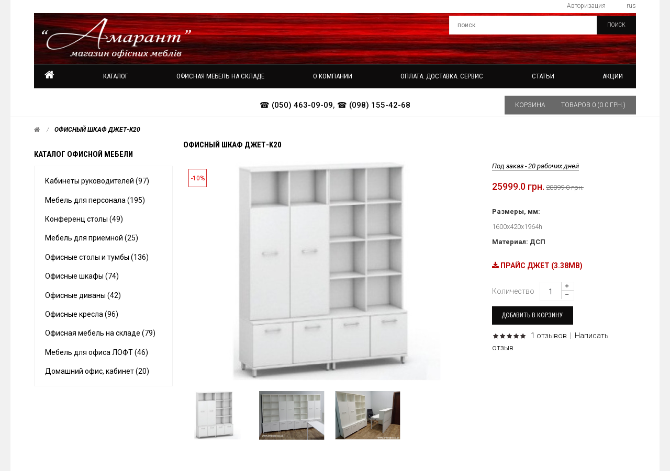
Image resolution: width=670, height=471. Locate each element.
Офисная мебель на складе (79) (100, 333)
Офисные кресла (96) (81, 314)
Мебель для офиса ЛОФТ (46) (96, 352)
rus (631, 5)
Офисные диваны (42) (83, 295)
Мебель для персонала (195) (95, 200)
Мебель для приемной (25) (91, 238)
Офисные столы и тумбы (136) (97, 257)
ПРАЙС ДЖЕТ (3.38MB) (537, 265)
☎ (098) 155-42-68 (373, 105)
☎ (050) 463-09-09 (296, 105)
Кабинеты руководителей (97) (97, 181)
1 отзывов (549, 335)
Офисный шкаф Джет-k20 (97, 129)
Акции (612, 76)
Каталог (115, 76)
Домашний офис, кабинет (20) (97, 371)
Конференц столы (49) (84, 219)
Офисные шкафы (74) (82, 276)
